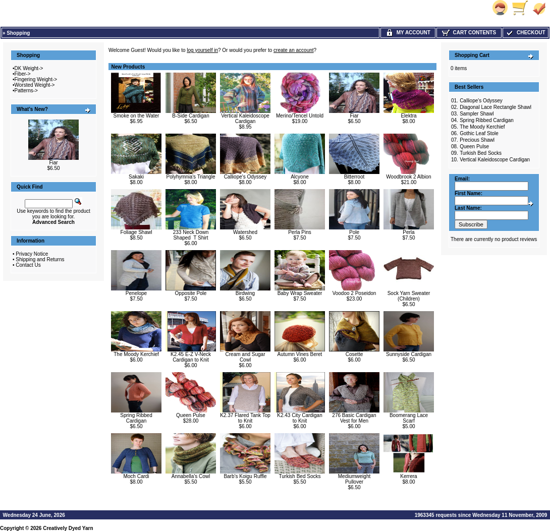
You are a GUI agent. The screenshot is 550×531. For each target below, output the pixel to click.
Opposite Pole (191, 293)
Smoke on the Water (136, 116)
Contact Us (28, 265)
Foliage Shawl (136, 232)
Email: (462, 179)
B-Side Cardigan (190, 116)
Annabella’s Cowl (191, 476)
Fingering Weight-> (36, 79)
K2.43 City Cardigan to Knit (299, 418)
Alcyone (300, 177)
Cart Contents (469, 32)
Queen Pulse (190, 415)
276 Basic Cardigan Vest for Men (354, 418)
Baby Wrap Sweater (300, 293)
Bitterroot (354, 177)
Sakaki (136, 177)
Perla (408, 232)
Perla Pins (299, 232)
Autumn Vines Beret (300, 354)
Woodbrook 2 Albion (408, 177)
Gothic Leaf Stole (479, 133)
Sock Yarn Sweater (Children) (409, 296)
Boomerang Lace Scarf (409, 418)
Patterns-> (26, 90)
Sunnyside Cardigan (408, 354)
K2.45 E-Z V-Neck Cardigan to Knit (191, 357)
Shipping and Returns (40, 259)
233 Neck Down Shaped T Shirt (191, 235)
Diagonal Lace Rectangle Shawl (495, 107)
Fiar (53, 162)
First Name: (468, 193)
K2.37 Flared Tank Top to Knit (245, 418)
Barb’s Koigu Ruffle (245, 476)
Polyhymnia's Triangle (191, 177)
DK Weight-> (29, 68)
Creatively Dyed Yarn (68, 528)
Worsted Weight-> (35, 85)
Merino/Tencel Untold (299, 116)
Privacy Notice (32, 254)
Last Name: (468, 208)
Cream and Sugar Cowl (245, 357)
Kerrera (408, 476)
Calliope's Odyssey (245, 177)
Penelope (136, 293)
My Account (408, 32)
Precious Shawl (477, 140)
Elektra (408, 116)
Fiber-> (23, 74)
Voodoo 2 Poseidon (354, 293)
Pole (354, 232)
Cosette (354, 354)
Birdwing (245, 293)
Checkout (525, 32)
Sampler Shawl (476, 113)
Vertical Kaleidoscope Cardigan (245, 118)
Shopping (18, 33)
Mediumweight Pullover (354, 479)
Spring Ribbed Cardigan (136, 418)
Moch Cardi (136, 476)
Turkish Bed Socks (300, 476)
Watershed (245, 232)
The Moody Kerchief (136, 354)
